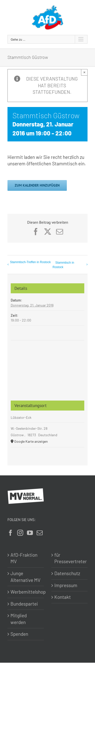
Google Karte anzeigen (31, 441)
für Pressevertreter (69, 558)
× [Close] (84, 72)
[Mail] (40, 533)
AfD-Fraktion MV (23, 558)
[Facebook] (10, 533)
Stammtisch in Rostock (63, 265)
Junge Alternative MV (25, 576)
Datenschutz (67, 573)
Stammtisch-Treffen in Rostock (30, 262)
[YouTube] (30, 533)
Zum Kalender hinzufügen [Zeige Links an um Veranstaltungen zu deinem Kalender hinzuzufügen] (37, 185)
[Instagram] (20, 533)
